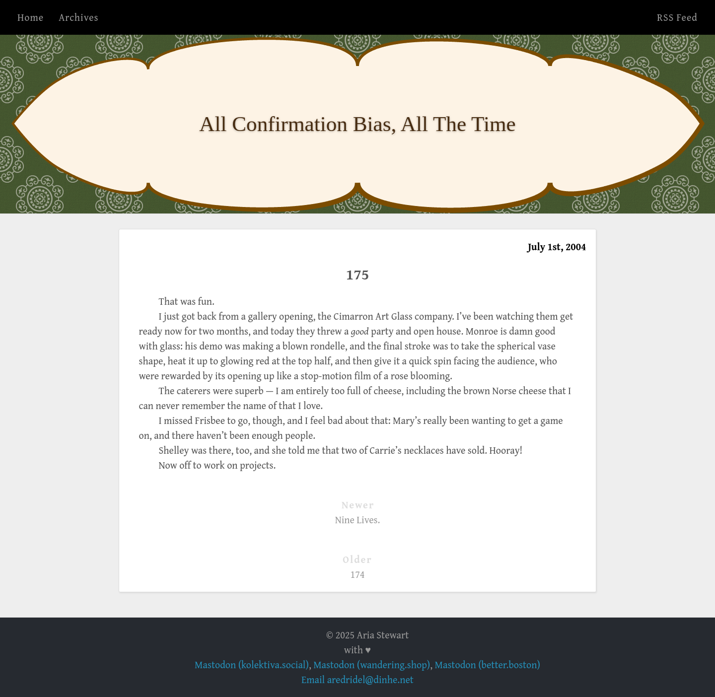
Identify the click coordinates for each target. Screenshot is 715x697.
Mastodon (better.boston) (487, 664)
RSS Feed (677, 17)
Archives (78, 17)
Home (30, 17)
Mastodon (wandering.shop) (371, 664)
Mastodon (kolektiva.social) (252, 664)
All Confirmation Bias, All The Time (357, 124)
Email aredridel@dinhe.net (357, 679)
